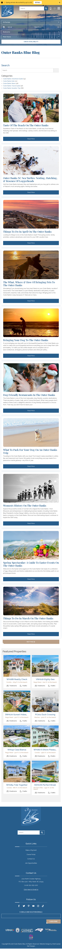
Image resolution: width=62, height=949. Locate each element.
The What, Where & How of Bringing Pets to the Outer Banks (29, 284)
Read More (31, 139)
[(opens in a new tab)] (16, 666)
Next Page (31, 642)
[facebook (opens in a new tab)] (19, 906)
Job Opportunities (31, 863)
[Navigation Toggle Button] (59, 8)
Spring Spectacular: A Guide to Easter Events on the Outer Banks (31, 564)
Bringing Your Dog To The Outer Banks (25, 340)
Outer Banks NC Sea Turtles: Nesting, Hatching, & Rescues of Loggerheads (30, 180)
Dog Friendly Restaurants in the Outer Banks (29, 394)
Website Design (45, 944)
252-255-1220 (33, 885)
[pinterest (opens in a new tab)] (28, 906)
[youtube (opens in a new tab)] (33, 906)
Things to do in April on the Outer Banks (27, 231)
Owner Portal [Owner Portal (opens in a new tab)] (31, 854)
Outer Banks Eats (9, 81)
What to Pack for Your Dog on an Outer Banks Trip (30, 451)
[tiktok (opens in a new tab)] (43, 906)
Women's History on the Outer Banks (24, 505)
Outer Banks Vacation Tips (12, 88)
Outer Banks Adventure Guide (13, 79)
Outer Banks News (9, 83)
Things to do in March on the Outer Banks (28, 618)
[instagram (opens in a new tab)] (38, 906)
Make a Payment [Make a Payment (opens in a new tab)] (31, 850)
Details (37, 2)
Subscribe (53, 921)
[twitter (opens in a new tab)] (24, 906)
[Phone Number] (50, 8)
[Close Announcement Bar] (59, 2)
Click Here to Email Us (31, 889)
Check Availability (31, 42)
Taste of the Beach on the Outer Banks (25, 125)
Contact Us (31, 859)
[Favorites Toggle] (54, 8)
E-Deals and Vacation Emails (31, 912)
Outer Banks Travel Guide (11, 86)
